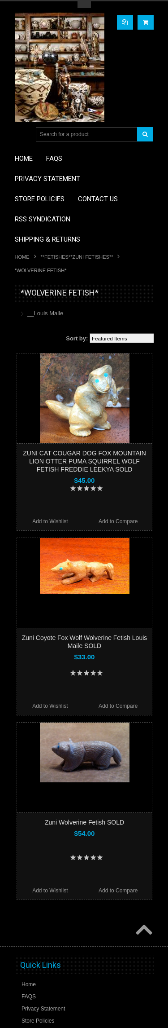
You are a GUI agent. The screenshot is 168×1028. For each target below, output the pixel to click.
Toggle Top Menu (84, 4)
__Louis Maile (45, 313)
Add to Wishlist (50, 521)
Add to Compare (118, 521)
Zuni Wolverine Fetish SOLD (84, 822)
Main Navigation (22, 134)
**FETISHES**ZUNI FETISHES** (77, 257)
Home (22, 257)
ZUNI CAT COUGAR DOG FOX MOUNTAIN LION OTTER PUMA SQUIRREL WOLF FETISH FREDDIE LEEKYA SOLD (84, 461)
